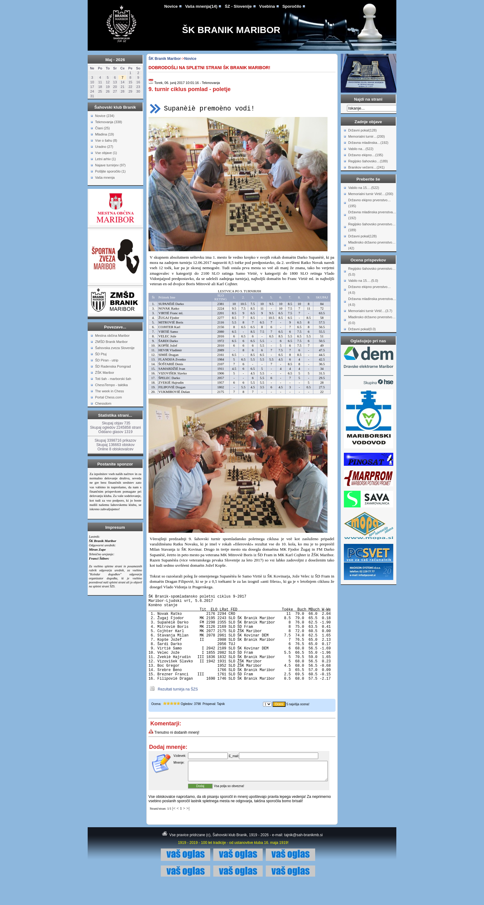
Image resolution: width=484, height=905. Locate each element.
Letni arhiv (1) (105, 159)
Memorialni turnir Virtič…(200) (370, 194)
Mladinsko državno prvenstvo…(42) (371, 245)
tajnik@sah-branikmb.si (303, 857)
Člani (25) (102, 128)
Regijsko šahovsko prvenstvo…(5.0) (371, 271)
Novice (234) (104, 116)
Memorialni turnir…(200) (366, 136)
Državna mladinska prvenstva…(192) (372, 215)
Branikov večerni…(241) (366, 167)
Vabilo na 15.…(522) (363, 188)
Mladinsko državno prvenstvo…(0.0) (371, 320)
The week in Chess (109, 391)
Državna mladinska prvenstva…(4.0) (372, 302)
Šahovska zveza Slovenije (115, 348)
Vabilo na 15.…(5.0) (363, 280)
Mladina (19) (104, 134)
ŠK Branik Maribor (231, 30)
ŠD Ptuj (100, 354)
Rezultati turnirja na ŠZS (178, 708)
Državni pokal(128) (362, 130)
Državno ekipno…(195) (365, 155)
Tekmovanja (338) (108, 122)
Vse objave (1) (106, 153)
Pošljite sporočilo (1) (110, 171)
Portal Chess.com (108, 397)
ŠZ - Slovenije (238, 6)
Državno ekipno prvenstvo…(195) (369, 203)
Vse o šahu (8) (106, 140)
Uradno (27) (104, 146)
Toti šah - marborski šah (113, 379)
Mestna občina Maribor (112, 335)
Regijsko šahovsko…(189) (368, 161)
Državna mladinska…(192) (368, 142)
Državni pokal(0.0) (362, 329)
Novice (171, 6)
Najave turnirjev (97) (110, 165)
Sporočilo (291, 6)
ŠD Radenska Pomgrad (113, 366)
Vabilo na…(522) (360, 149)
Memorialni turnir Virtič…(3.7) (370, 311)
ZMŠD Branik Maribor (111, 342)
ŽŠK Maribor (104, 372)
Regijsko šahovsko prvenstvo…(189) (371, 227)
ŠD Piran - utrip (106, 360)
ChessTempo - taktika (111, 385)
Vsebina (267, 6)
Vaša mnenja (105, 177)
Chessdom (103, 403)
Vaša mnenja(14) (201, 6)
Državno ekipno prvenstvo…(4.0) (369, 289)
